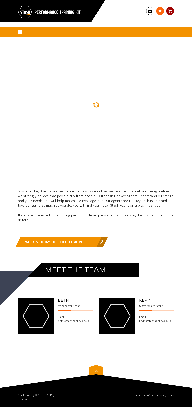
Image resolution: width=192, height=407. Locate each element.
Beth (63, 300)
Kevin (145, 300)
